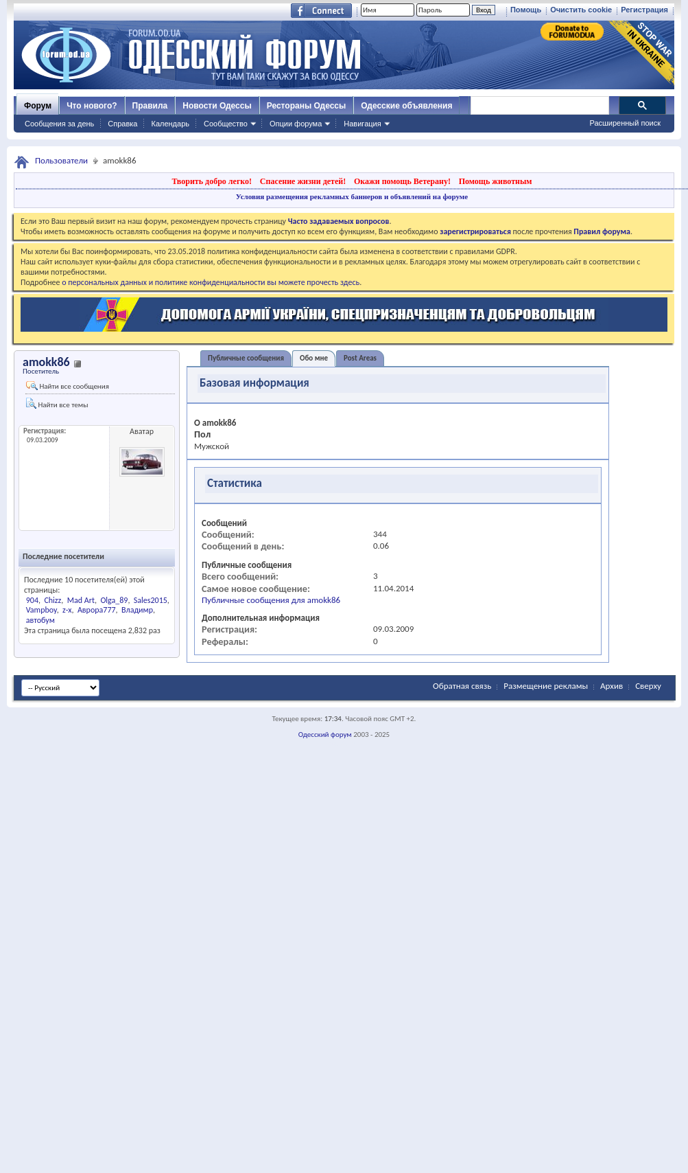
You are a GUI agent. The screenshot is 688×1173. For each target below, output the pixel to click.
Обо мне (314, 358)
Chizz (52, 600)
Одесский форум (325, 734)
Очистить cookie (581, 9)
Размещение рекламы (545, 686)
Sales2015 (150, 600)
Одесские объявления (406, 106)
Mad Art (81, 600)
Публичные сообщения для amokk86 (271, 600)
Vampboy (41, 610)
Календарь (170, 123)
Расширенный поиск (625, 123)
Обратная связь (462, 686)
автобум (40, 620)
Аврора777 (97, 610)
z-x (66, 610)
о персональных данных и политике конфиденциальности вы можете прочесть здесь (210, 282)
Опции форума (296, 123)
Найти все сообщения (67, 386)
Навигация (362, 123)
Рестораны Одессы (306, 106)
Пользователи (61, 160)
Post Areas (360, 358)
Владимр (137, 610)
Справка (122, 123)
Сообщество (226, 123)
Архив (611, 686)
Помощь (525, 9)
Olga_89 (114, 600)
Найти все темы (57, 403)
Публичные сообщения (246, 358)
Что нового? (92, 106)
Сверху (648, 686)
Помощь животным (495, 181)
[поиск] (539, 105)
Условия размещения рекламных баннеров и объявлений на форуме (352, 196)
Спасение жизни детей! (303, 181)
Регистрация (644, 9)
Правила (150, 106)
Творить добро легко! (211, 181)
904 (32, 600)
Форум (37, 106)
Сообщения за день (59, 123)
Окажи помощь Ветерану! (402, 181)
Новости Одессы (216, 106)
